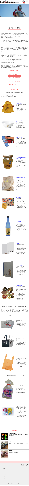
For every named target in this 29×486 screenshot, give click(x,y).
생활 (2, 473)
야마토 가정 (18, 198)
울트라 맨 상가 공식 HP (13, 75)
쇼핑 (2, 471)
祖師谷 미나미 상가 (12, 85)
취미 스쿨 (3, 479)
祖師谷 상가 (10, 2)
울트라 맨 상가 (23, 2)
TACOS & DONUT (19, 286)
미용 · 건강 (4, 477)
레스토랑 (3, 469)
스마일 (17, 244)
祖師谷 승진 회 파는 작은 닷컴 (14, 82)
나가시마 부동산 (19, 266)
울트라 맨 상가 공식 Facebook (14, 78)
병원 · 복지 (4, 475)
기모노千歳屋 (19, 104)
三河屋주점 (18, 222)
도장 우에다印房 (19, 138)
